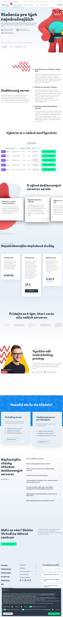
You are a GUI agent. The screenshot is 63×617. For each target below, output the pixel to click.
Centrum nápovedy (44, 1)
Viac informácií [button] (8, 613)
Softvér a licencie (44, 5)
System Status (36, 1)
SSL (2, 584)
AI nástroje (5, 577)
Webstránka (6, 573)
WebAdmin (25, 1)
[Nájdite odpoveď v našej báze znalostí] (52, 569)
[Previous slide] (28, 229)
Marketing (5, 580)
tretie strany (19, 597)
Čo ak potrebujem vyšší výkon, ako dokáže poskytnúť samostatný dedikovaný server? (42, 488)
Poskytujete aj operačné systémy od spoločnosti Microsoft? (42, 494)
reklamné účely (6, 599)
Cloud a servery (15, 1)
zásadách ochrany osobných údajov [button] (48, 593)
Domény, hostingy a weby (6, 1)
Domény (4, 565)
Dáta (37, 5)
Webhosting (6, 569)
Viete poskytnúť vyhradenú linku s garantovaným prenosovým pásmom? (42, 481)
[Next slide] (31, 229)
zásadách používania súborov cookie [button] (28, 596)
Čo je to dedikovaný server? (42, 458)
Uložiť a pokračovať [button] (54, 613)
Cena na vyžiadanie (49, 151)
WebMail (30, 1)
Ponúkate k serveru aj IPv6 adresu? (42, 475)
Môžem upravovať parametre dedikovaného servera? (42, 469)
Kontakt (51, 1)
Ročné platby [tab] (31, 143)
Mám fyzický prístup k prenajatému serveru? (42, 500)
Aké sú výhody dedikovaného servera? (42, 464)
